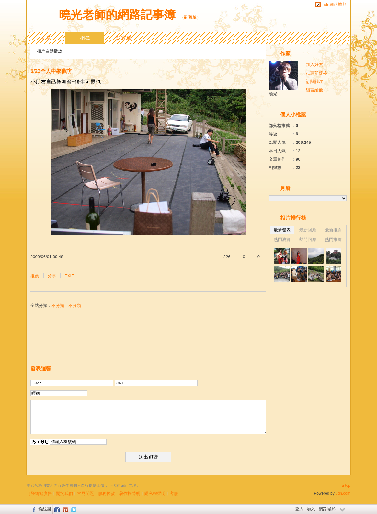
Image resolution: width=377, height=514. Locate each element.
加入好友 (314, 64)
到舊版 (190, 17)
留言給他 (314, 89)
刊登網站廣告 (39, 493)
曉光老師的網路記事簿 (117, 14)
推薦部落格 (316, 73)
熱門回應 (307, 239)
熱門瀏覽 (282, 239)
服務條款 (106, 493)
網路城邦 (327, 509)
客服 (174, 493)
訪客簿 (123, 38)
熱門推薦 (333, 239)
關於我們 (64, 493)
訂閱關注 (314, 81)
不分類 (57, 305)
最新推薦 (333, 229)
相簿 (85, 38)
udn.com (343, 493)
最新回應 (307, 229)
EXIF (69, 275)
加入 (311, 509)
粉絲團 (44, 509)
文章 (46, 38)
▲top (345, 485)
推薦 (34, 275)
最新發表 (282, 229)
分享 (52, 275)
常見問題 (85, 493)
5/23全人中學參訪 (51, 71)
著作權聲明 (129, 493)
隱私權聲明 (155, 493)
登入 (299, 509)
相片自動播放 (49, 51)
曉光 (273, 93)
